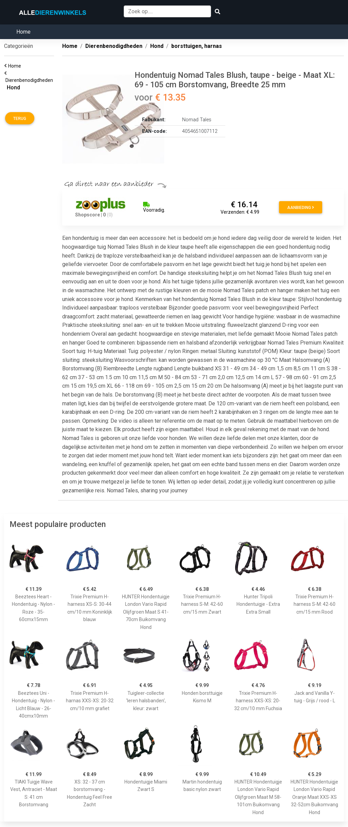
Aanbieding (300, 207)
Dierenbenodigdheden (30, 80)
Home (23, 32)
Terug (19, 118)
